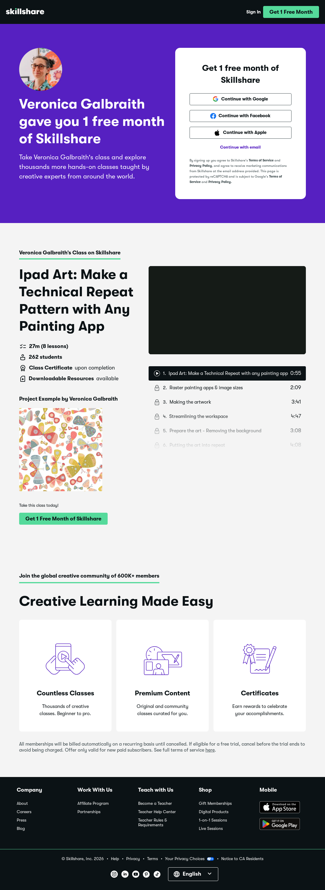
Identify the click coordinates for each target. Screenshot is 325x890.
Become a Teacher (155, 803)
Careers (24, 812)
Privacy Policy (201, 166)
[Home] (25, 12)
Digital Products (213, 812)
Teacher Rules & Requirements (152, 822)
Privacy (133, 859)
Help (115, 859)
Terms (152, 859)
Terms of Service (261, 160)
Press (21, 820)
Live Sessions (211, 828)
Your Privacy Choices (189, 858)
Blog (21, 828)
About (22, 803)
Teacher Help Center (157, 812)
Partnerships (88, 812)
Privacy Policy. (220, 182)
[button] (291, 12)
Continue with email (240, 147)
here (210, 750)
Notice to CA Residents (242, 859)
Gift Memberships (215, 803)
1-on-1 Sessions (213, 820)
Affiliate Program (93, 803)
